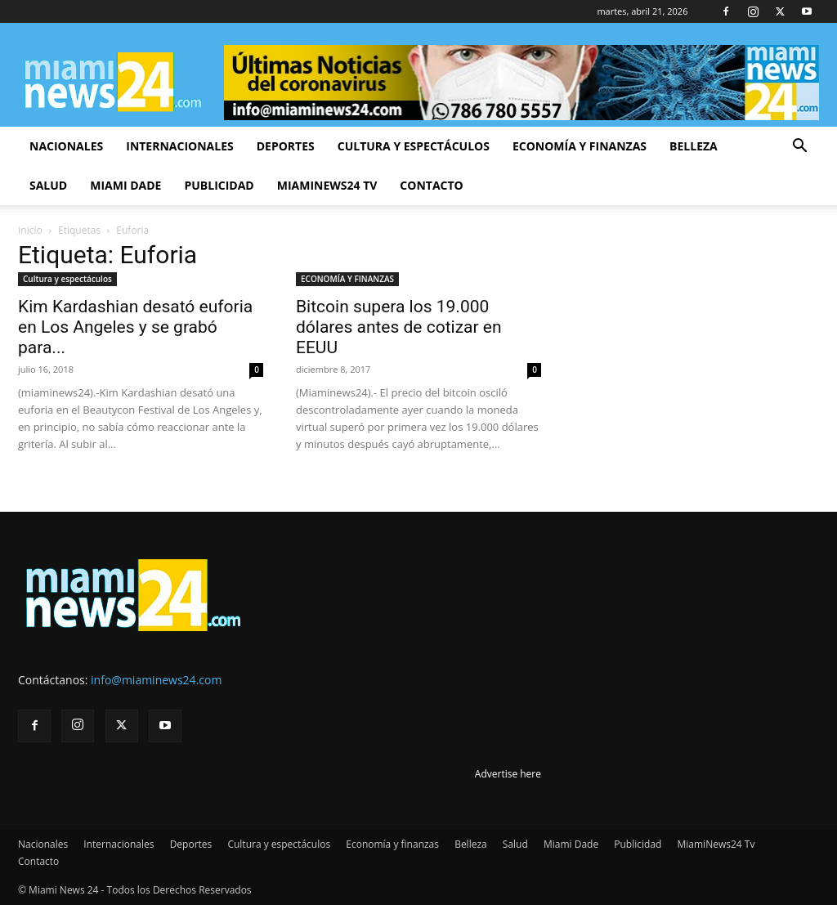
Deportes (286, 146)
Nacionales (66, 146)
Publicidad (218, 185)
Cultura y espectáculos (414, 146)
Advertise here (508, 774)
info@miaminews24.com (156, 680)
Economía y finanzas (579, 146)
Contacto (431, 185)
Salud (48, 185)
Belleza (693, 146)
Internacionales (179, 146)
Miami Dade (125, 185)
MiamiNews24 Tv (327, 185)
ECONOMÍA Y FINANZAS (347, 278)
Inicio (30, 230)
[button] (799, 147)
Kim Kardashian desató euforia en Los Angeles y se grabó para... (135, 327)
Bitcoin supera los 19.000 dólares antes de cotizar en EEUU (399, 327)
